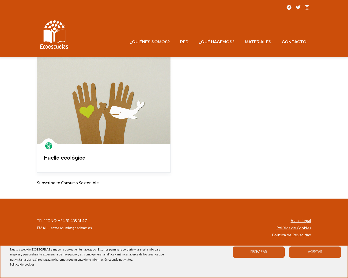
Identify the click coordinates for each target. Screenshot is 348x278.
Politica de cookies (22, 264)
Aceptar (315, 252)
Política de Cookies (293, 228)
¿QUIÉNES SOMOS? (150, 41)
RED (184, 41)
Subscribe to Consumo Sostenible (68, 183)
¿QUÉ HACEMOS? (217, 41)
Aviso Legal (301, 221)
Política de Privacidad (291, 235)
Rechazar (258, 252)
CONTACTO (294, 41)
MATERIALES (258, 41)
